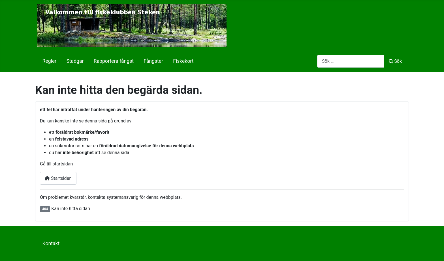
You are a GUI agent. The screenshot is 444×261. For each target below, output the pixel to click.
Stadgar (75, 61)
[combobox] (350, 61)
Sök (395, 61)
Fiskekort (183, 61)
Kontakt (51, 243)
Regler (49, 61)
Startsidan (58, 178)
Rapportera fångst (114, 61)
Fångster (153, 61)
